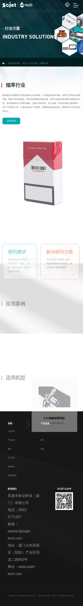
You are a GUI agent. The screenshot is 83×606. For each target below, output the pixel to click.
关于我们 (11, 458)
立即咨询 (11, 134)
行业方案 (11, 431)
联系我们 (11, 467)
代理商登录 (12, 476)
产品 (42, 431)
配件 (42, 440)
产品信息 (11, 440)
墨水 (42, 449)
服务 (9, 449)
